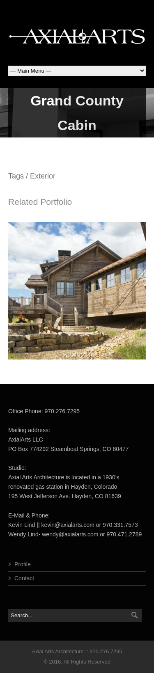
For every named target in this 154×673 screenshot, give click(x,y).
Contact (24, 578)
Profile (22, 564)
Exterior (42, 176)
